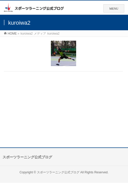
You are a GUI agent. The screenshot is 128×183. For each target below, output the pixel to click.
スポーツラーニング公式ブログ (58, 172)
